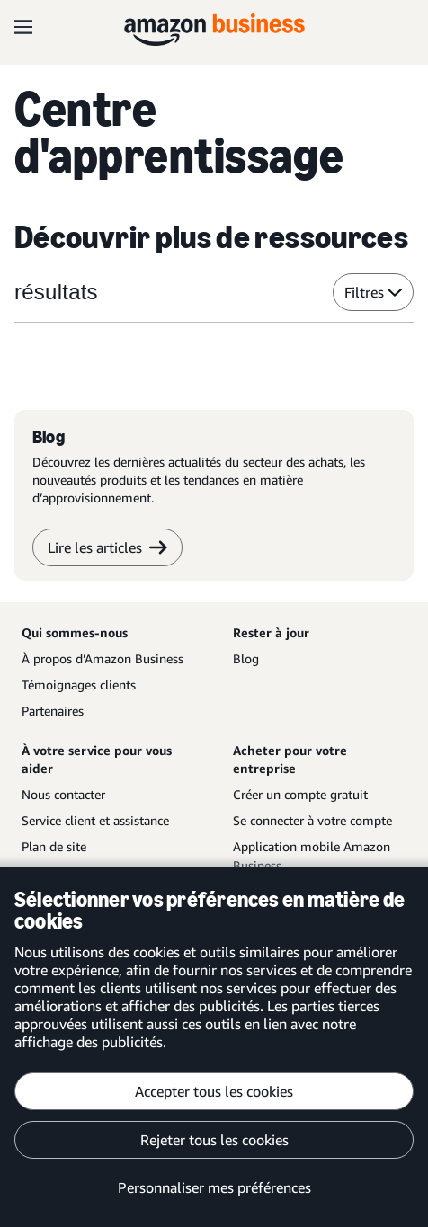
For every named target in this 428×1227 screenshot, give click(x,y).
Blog (246, 658)
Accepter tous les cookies (214, 1091)
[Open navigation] (23, 27)
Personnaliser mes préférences (214, 1187)
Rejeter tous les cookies (214, 1140)
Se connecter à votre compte (312, 820)
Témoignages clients (79, 684)
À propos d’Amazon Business (102, 658)
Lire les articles (107, 547)
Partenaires (53, 710)
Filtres (373, 292)
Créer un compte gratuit (300, 794)
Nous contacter (63, 794)
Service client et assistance (95, 820)
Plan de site (54, 846)
